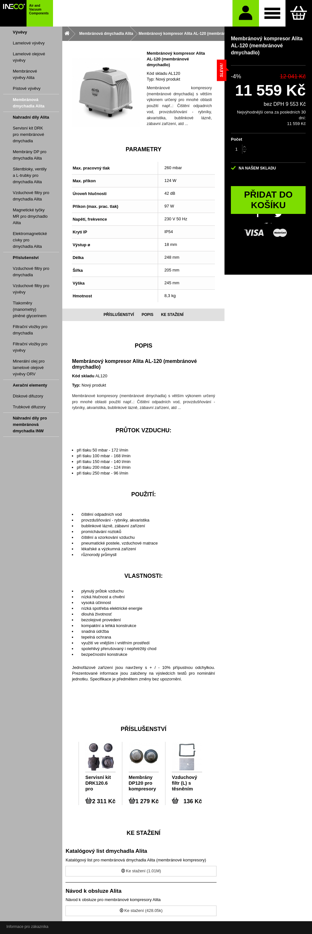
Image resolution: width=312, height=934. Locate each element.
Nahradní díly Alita (31, 117)
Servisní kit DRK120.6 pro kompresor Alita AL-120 (99, 783)
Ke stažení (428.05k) (141, 910)
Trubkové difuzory (29, 406)
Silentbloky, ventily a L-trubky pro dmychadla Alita (30, 175)
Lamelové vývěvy (29, 43)
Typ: (151, 79)
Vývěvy (20, 32)
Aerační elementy (30, 385)
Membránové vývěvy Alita (25, 74)
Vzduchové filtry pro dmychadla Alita (31, 195)
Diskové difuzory (28, 396)
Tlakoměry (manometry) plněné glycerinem (30, 309)
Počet (236, 139)
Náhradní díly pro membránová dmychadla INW (30, 424)
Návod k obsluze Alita (93, 891)
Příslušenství (26, 257)
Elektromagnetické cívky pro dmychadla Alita (30, 240)
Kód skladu (157, 73)
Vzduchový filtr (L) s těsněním (184, 782)
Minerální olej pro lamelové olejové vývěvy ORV (29, 367)
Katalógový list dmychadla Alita (106, 851)
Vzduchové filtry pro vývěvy (31, 288)
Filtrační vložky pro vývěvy (30, 347)
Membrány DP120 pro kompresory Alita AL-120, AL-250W (143, 783)
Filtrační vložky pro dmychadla (30, 329)
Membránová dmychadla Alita (28, 102)
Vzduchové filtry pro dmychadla (31, 271)
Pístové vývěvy (27, 88)
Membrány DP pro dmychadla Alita (29, 155)
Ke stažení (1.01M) (141, 870)
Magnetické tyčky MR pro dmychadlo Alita (30, 216)
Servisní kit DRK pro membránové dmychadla (28, 134)
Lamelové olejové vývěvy (29, 57)
